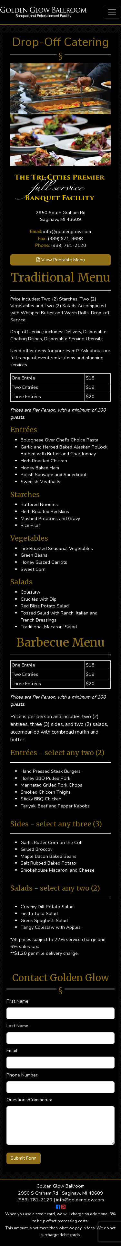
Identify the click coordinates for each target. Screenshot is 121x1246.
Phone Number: (22, 1075)
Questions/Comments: (29, 1099)
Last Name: (17, 1026)
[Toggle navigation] (112, 12)
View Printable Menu (60, 260)
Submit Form (23, 1158)
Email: (12, 1050)
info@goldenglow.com (67, 231)
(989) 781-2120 (68, 245)
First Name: (17, 1001)
